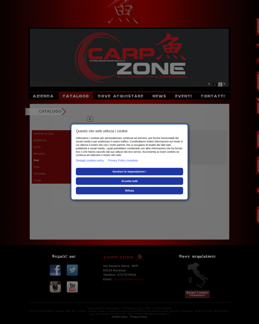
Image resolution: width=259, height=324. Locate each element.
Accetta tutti (129, 181)
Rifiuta (129, 190)
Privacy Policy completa (123, 160)
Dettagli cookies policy (90, 160)
